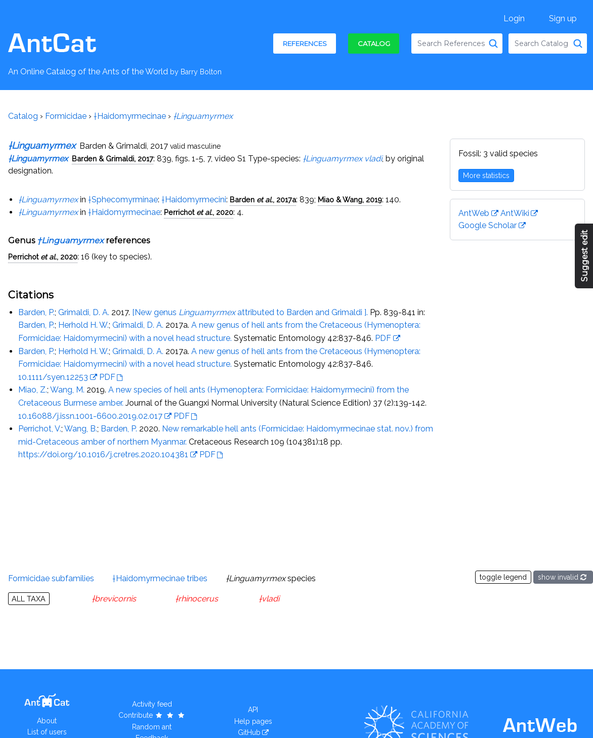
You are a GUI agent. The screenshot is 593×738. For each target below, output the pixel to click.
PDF (383, 338)
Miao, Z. (32, 390)
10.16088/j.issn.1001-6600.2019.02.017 (90, 416)
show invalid (563, 577)
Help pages (253, 721)
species (271, 578)
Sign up (563, 18)
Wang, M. (67, 390)
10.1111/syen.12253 (53, 377)
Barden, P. (36, 312)
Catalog (374, 43)
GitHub (249, 732)
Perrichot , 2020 (198, 212)
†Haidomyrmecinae (130, 116)
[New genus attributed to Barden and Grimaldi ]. (250, 312)
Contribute (152, 715)
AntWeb (473, 213)
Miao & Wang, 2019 (350, 199)
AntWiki (514, 213)
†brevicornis (114, 598)
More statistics (486, 175)
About (47, 721)
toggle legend (503, 577)
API (253, 710)
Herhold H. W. (83, 325)
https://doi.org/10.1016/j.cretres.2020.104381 (103, 454)
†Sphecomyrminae (123, 199)
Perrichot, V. (39, 428)
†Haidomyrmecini (193, 199)
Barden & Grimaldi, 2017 (112, 158)
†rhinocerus (196, 598)
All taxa (29, 598)
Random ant (152, 727)
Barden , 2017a (263, 199)
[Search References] (493, 43)
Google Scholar (487, 225)
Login (514, 18)
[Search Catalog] (578, 43)
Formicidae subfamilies (51, 578)
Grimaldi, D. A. (83, 312)
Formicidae (66, 116)
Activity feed (152, 704)
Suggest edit (584, 256)
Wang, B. (80, 428)
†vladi (269, 598)
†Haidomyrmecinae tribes (159, 578)
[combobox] (456, 43)
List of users (47, 732)
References (305, 43)
